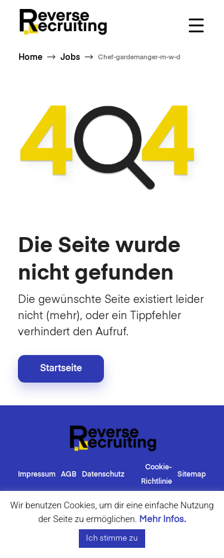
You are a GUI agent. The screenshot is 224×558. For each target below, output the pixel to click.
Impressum (37, 474)
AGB (68, 474)
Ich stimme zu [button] (112, 538)
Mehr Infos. (162, 519)
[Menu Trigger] (196, 25)
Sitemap (191, 474)
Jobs (70, 57)
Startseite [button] (61, 369)
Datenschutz (103, 474)
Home (30, 57)
